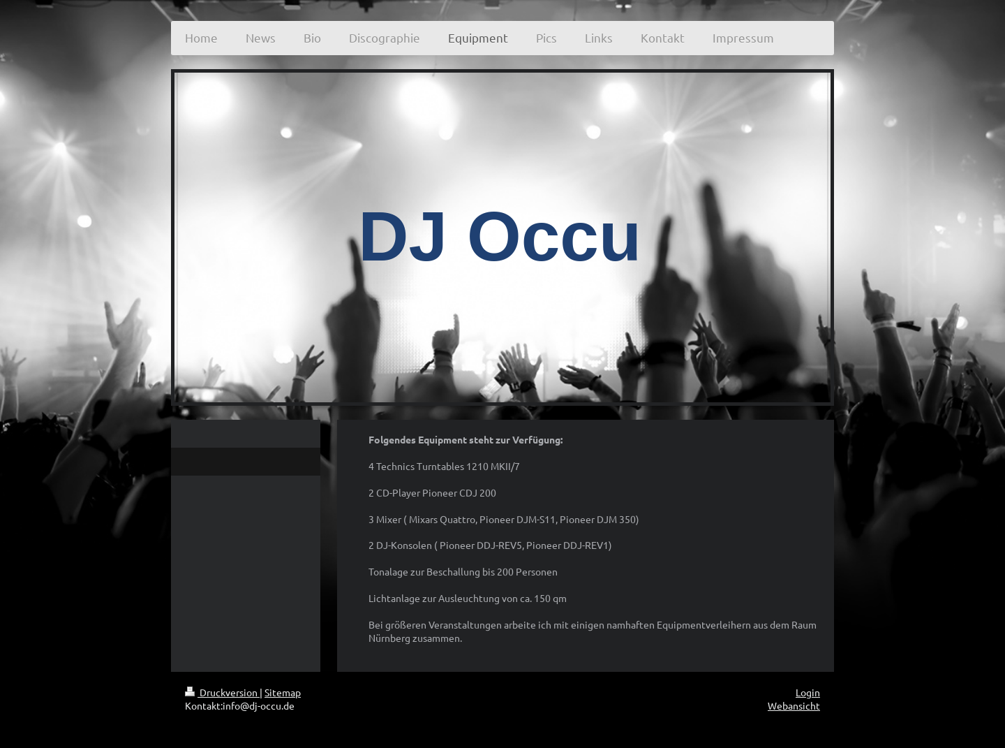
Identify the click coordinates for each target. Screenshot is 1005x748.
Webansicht (794, 705)
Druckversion (222, 692)
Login (808, 692)
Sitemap (283, 692)
